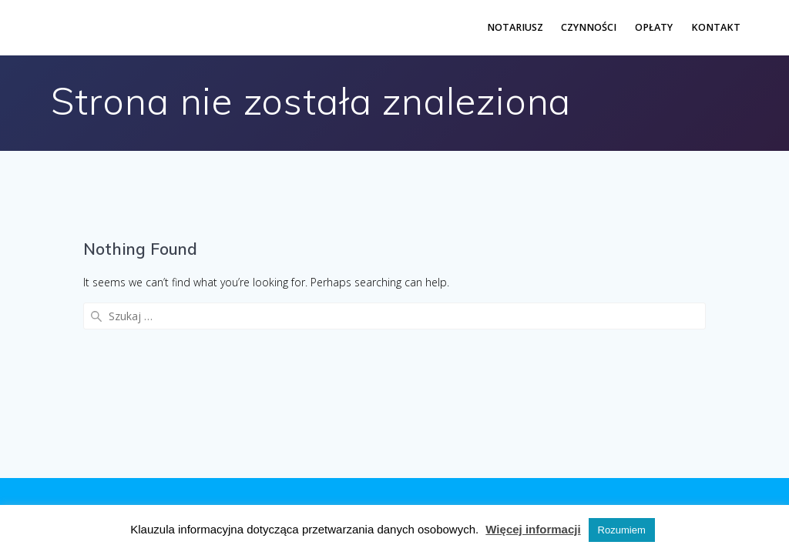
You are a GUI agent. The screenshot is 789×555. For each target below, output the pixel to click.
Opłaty (654, 27)
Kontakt (715, 27)
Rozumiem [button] (622, 530)
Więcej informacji (532, 529)
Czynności (588, 27)
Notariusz (515, 27)
